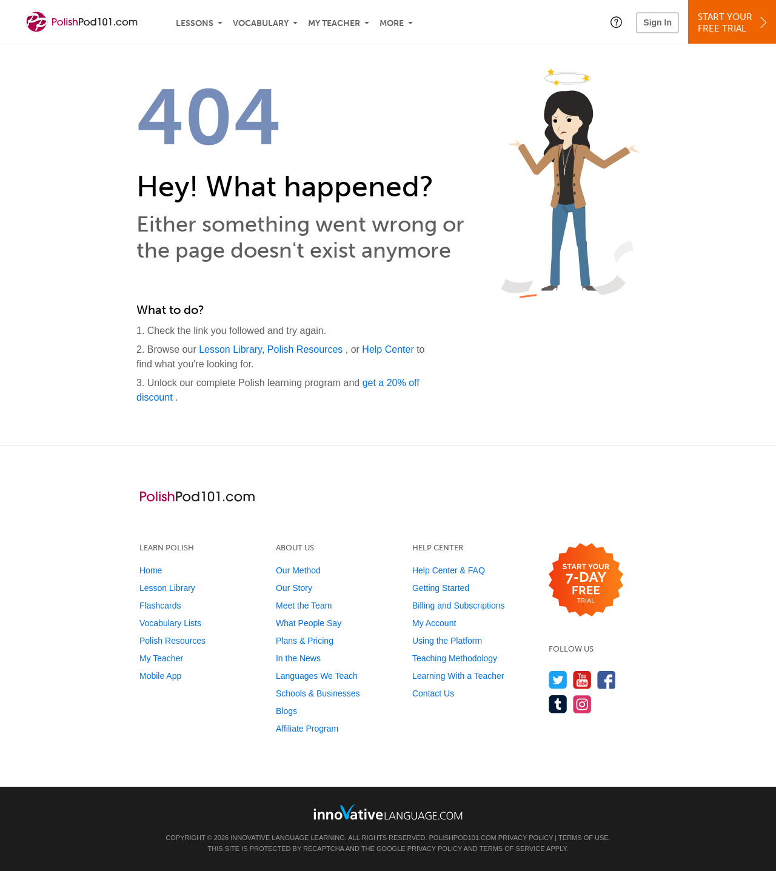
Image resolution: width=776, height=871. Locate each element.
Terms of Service (512, 848)
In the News (298, 658)
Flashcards (160, 605)
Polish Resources (306, 349)
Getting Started (440, 588)
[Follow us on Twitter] (558, 679)
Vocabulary (261, 23)
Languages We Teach (317, 676)
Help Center (389, 349)
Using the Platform (447, 641)
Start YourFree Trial (734, 23)
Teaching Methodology (454, 658)
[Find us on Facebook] (606, 679)
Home (150, 570)
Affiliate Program (307, 728)
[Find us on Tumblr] (558, 704)
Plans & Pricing (304, 641)
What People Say (308, 623)
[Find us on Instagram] (582, 704)
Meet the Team (304, 605)
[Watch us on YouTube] (582, 679)
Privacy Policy (525, 837)
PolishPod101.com (463, 837)
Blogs (286, 711)
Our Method (298, 570)
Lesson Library (230, 349)
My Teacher (334, 23)
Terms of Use (583, 837)
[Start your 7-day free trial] (586, 580)
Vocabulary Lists (170, 623)
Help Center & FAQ (448, 570)
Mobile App (160, 676)
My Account (434, 623)
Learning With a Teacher (458, 676)
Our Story (294, 588)
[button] (616, 22)
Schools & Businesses (318, 693)
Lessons (194, 23)
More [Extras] (392, 23)
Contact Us (433, 693)
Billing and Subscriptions (458, 605)
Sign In (657, 22)
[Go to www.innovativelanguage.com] (388, 812)
